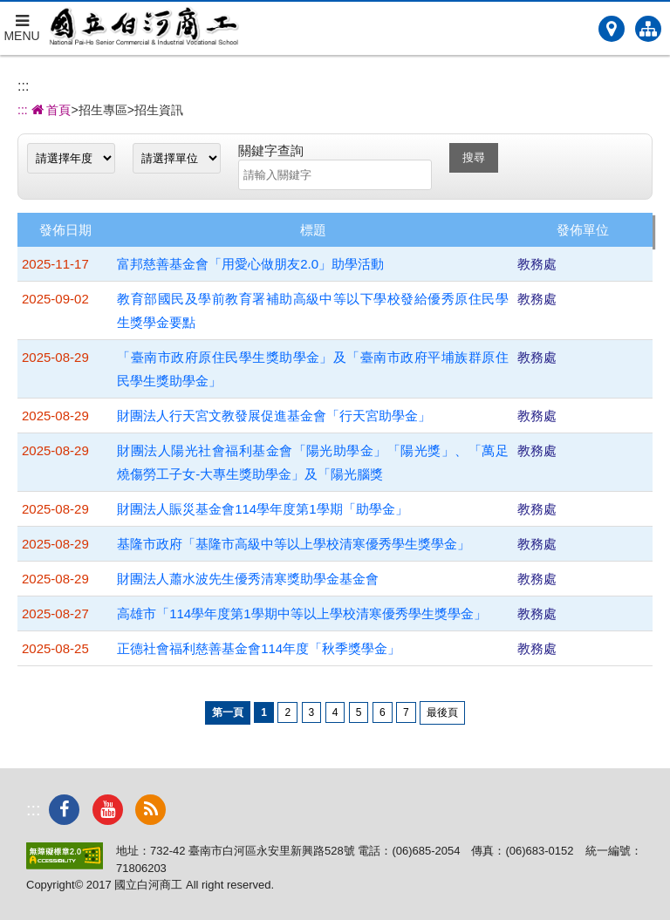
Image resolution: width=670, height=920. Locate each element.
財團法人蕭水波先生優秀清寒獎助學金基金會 (248, 578)
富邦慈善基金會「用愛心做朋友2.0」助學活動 (250, 263)
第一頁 (227, 712)
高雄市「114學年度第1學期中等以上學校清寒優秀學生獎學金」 (301, 613)
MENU (22, 22)
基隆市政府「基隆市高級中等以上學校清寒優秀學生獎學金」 (293, 543)
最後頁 (442, 712)
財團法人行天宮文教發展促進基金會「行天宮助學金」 (274, 415)
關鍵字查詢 (271, 150)
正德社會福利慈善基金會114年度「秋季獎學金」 (258, 648)
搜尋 (473, 157)
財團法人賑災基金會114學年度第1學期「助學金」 (262, 508)
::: (23, 85)
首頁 (50, 110)
